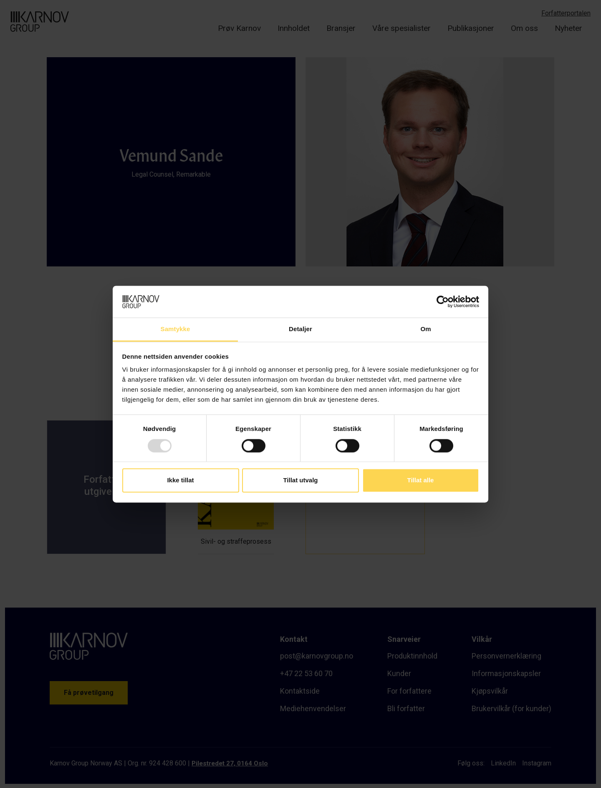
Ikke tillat (180, 480)
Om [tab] (425, 329)
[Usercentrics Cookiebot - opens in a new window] (442, 301)
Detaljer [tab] (300, 329)
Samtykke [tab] (175, 329)
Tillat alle (420, 480)
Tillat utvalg (300, 480)
